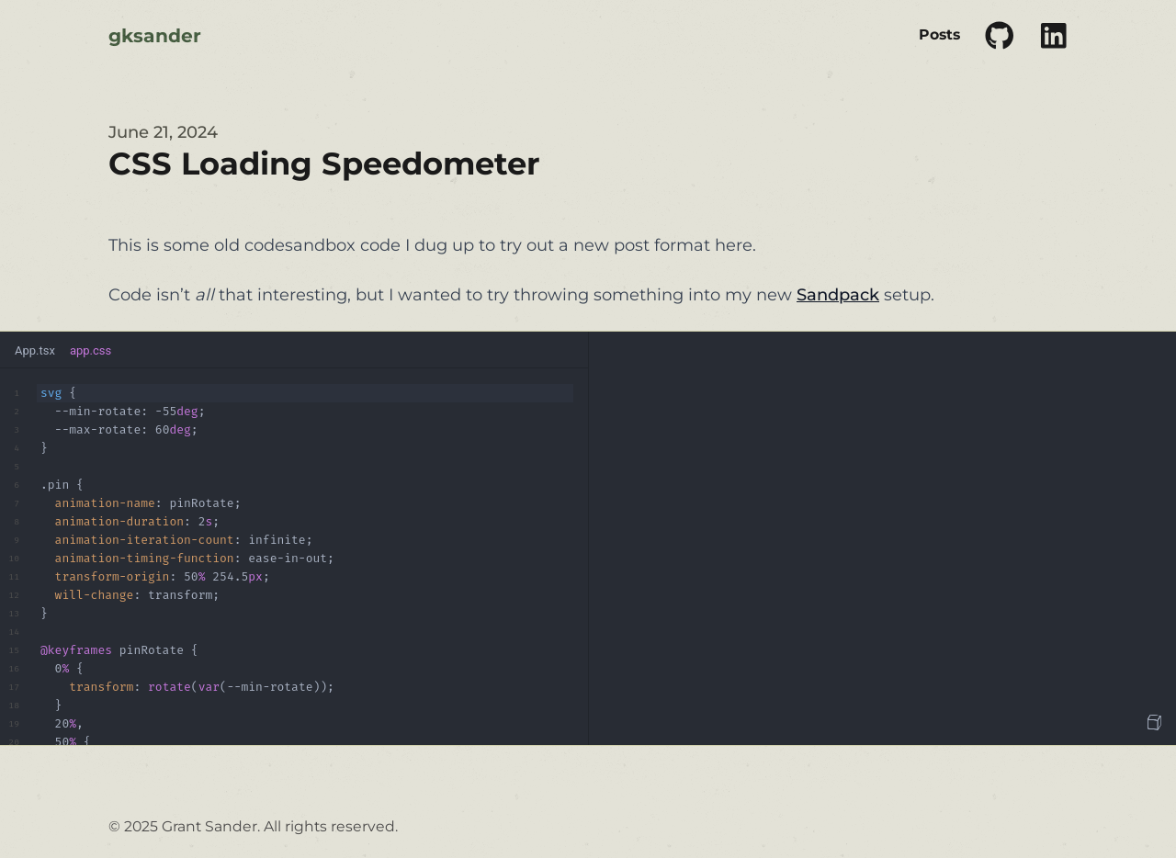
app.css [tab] (90, 350)
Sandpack (838, 295)
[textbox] (294, 557)
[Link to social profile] (999, 36)
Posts (939, 34)
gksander (154, 35)
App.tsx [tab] (35, 350)
